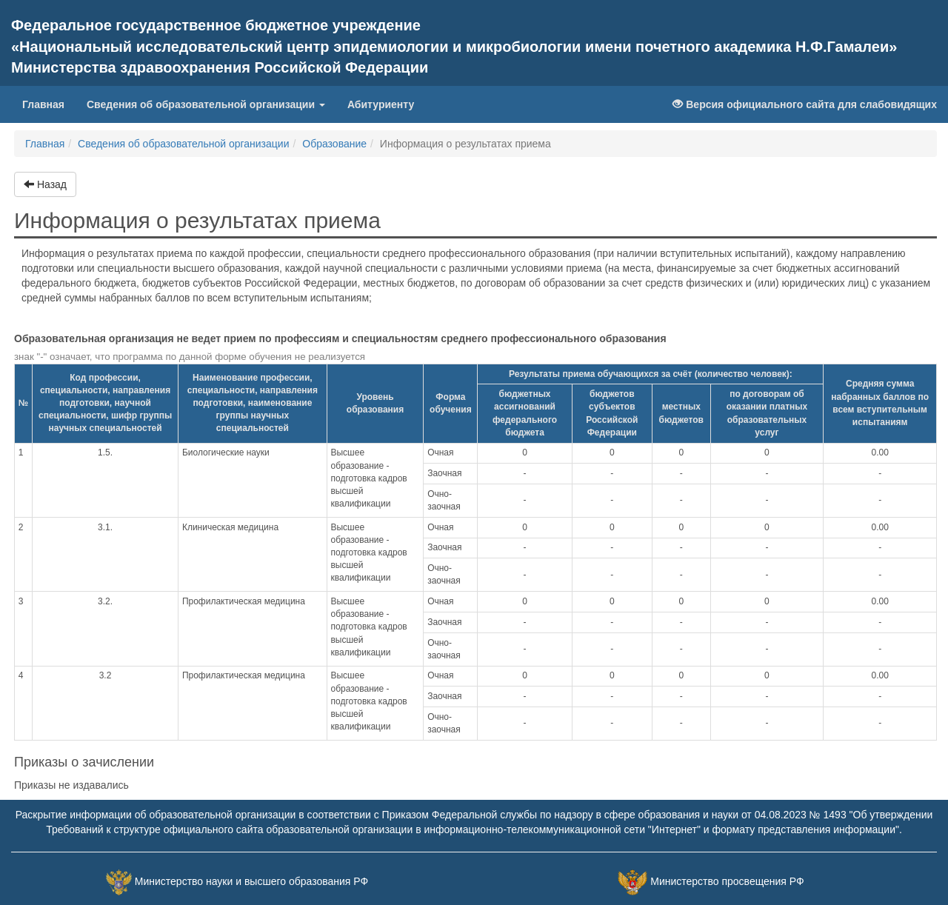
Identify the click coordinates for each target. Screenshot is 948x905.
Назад (45, 184)
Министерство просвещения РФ (727, 881)
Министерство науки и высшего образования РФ (251, 881)
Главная (49, 103)
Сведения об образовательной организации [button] (206, 104)
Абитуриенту (380, 104)
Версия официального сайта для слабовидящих (804, 104)
